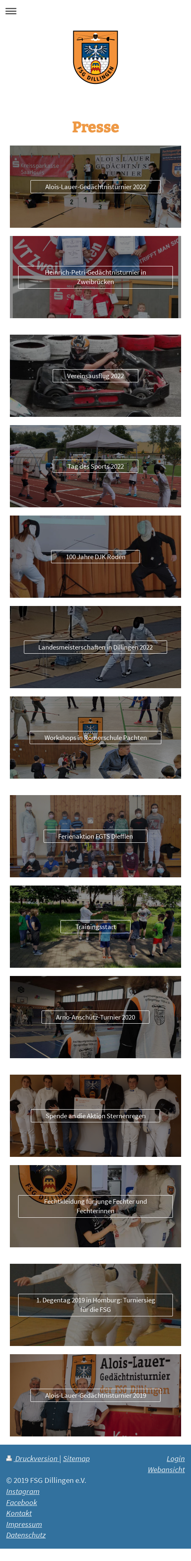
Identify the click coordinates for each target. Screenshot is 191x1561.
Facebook (21, 1502)
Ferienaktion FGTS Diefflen (95, 836)
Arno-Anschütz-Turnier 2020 (95, 1017)
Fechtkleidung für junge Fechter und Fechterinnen (95, 1206)
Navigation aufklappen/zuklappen (95, 11)
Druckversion (32, 1458)
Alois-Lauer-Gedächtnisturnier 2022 (95, 186)
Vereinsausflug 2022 (95, 375)
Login (176, 1458)
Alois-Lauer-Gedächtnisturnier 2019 (95, 1395)
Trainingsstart (95, 926)
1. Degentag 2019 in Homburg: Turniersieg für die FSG (95, 1304)
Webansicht (166, 1469)
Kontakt (19, 1513)
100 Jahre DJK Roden (96, 556)
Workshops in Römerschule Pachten (95, 737)
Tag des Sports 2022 (96, 466)
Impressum (24, 1524)
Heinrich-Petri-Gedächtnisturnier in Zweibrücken (95, 277)
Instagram (23, 1491)
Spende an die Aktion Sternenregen (96, 1115)
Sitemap (76, 1458)
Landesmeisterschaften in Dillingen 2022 (95, 647)
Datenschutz (26, 1535)
